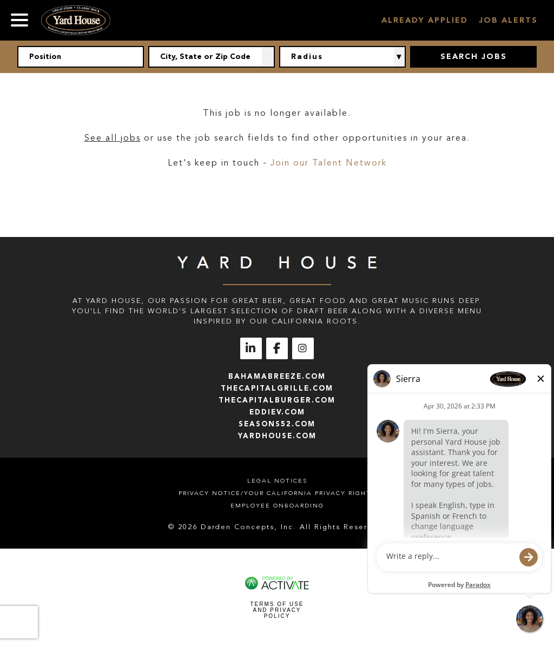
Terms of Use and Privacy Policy (277, 610)
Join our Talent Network (329, 162)
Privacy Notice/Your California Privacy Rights (277, 493)
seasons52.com (277, 424)
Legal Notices (277, 480)
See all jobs (112, 138)
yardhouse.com (277, 436)
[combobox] (211, 57)
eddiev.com (277, 412)
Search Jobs (473, 56)
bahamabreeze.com (277, 376)
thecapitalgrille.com (277, 388)
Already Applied (424, 20)
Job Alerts (508, 20)
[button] (268, 56)
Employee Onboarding (277, 505)
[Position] (80, 57)
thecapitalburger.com (277, 400)
